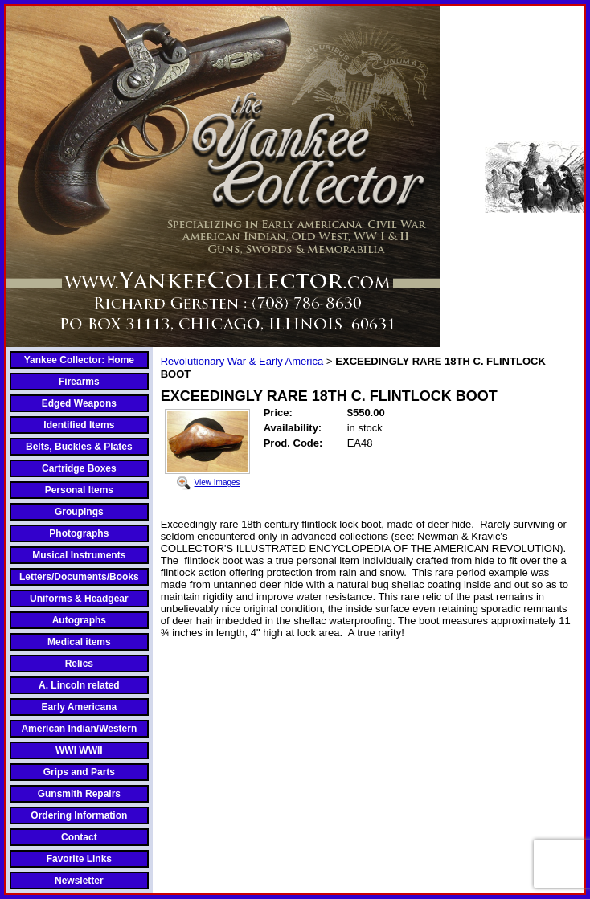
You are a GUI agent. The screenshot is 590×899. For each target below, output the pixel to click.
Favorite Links (79, 858)
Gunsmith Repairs (79, 793)
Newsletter (79, 880)
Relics (79, 663)
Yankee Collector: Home (79, 360)
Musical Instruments (78, 555)
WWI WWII (79, 750)
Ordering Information (79, 815)
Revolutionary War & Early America (242, 361)
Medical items (79, 642)
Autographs (79, 620)
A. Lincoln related (79, 685)
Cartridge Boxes (79, 468)
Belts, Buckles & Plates (79, 446)
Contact (79, 837)
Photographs (79, 533)
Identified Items (78, 425)
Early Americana (79, 707)
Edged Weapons (79, 403)
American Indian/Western (79, 728)
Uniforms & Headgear (79, 598)
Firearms (79, 381)
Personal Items (79, 490)
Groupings (79, 511)
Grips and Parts (79, 772)
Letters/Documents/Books (79, 576)
